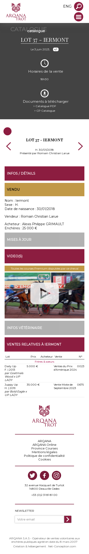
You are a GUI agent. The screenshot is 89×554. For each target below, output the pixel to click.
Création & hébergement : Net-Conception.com (44, 546)
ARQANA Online (44, 444)
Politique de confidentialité (44, 455)
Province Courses (44, 448)
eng (67, 6)
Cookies (44, 459)
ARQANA (44, 441)
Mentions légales (44, 452)
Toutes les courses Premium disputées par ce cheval (44, 268)
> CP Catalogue (44, 110)
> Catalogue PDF (44, 106)
